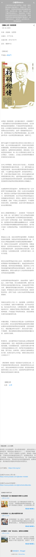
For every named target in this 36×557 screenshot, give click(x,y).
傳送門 (9, 55)
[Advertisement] (18, 431)
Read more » (30, 509)
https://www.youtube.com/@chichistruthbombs (15, 485)
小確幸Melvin (18, 2)
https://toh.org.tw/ (14, 468)
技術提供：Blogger (18, 551)
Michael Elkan (21, 554)
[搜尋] (34, 3)
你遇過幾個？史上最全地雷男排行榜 (12, 513)
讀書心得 (8, 382)
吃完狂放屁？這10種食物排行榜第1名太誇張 (14, 496)
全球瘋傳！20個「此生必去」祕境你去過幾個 (14, 531)
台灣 (10, 385)
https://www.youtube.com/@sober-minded (14, 477)
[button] (34, 25)
